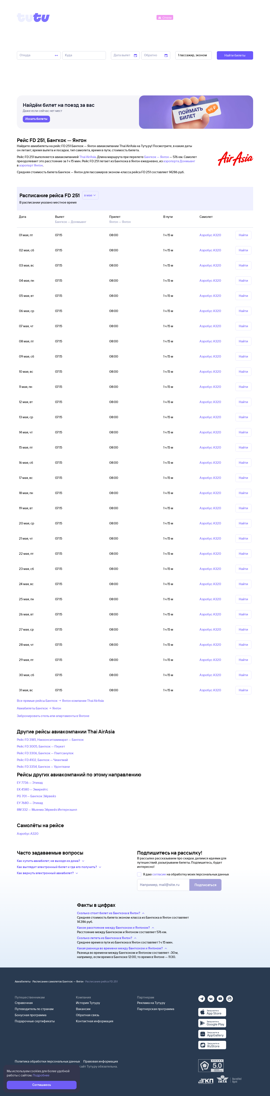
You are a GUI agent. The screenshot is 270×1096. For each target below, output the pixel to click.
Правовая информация (100, 1061)
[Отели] (164, 17)
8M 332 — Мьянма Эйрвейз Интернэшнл (47, 810)
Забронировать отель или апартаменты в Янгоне (53, 716)
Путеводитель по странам (34, 1009)
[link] (36, 119)
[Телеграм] (201, 997)
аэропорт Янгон (31, 165)
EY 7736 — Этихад (30, 783)
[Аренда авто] (222, 17)
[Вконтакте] (211, 997)
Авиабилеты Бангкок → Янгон (39, 708)
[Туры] (202, 17)
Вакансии (83, 1009)
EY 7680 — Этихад (30, 803)
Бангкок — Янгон (156, 157)
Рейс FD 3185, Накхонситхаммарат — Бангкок (50, 740)
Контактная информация (94, 1021)
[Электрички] (184, 17)
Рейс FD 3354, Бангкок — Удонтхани (43, 767)
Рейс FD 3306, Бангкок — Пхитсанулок (45, 753)
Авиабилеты (23, 981)
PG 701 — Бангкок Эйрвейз (36, 796)
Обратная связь (87, 1015)
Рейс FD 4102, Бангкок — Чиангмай (42, 760)
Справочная (24, 1003)
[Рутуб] (229, 997)
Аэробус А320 (27, 834)
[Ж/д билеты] (124, 17)
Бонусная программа (30, 1015)
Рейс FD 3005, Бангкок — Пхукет (41, 746)
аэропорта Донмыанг (179, 161)
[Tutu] (33, 17)
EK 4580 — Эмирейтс (32, 789)
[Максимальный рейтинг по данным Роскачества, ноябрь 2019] (211, 1065)
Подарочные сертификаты (35, 1021)
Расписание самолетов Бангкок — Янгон (57, 981)
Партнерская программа (155, 1009)
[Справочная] (244, 17)
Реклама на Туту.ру (151, 1003)
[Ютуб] (220, 997)
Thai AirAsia (87, 157)
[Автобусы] (147, 17)
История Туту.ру (88, 1003)
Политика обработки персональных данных (47, 1061)
